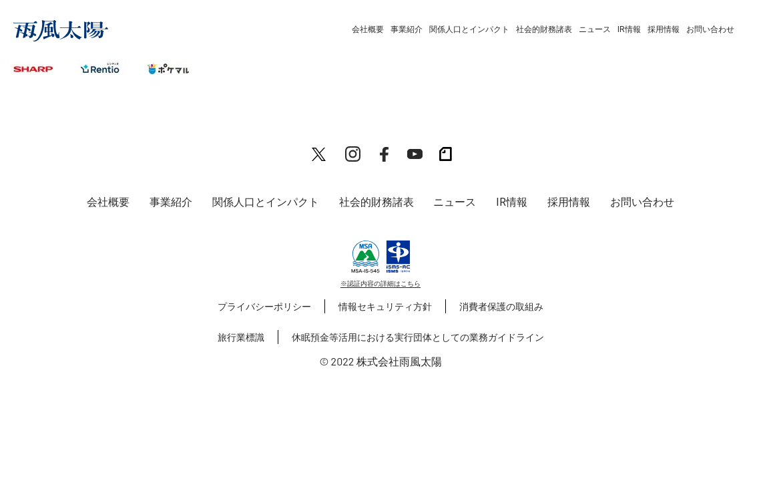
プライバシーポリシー (264, 306)
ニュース (595, 29)
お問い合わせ (710, 29)
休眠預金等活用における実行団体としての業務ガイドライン (418, 337)
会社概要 (368, 29)
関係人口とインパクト (469, 29)
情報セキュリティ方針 (385, 306)
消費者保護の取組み (501, 306)
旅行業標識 (241, 337)
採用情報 (664, 29)
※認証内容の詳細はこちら (380, 283)
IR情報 (629, 29)
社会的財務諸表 (544, 29)
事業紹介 (407, 29)
